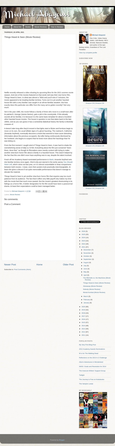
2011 (84, 335)
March (85, 296)
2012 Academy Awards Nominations (92, 349)
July (85, 266)
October (86, 256)
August (86, 262)
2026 (84, 231)
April (85, 275)
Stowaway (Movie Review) (92, 286)
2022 (84, 244)
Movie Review (15, 194)
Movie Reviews (41, 27)
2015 (84, 322)
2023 (84, 241)
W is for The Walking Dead (88, 353)
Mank (51, 160)
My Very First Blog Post (87, 345)
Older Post (68, 264)
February (86, 299)
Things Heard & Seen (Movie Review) (96, 283)
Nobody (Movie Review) (91, 289)
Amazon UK (100, 103)
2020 (84, 307)
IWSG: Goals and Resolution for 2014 (92, 366)
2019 (84, 310)
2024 (84, 237)
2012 (84, 332)
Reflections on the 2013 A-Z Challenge (93, 358)
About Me (17, 27)
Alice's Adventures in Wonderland (91, 362)
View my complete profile (88, 53)
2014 (84, 326)
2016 (84, 319)
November (87, 253)
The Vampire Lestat (86, 384)
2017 (84, 316)
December (87, 250)
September (87, 259)
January (86, 303)
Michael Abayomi (98, 35)
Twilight (81, 375)
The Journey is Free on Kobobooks (91, 379)
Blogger (62, 440)
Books (27, 27)
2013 (84, 329)
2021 (84, 247)
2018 (84, 313)
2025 (84, 234)
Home (7, 27)
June (85, 269)
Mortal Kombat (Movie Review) (94, 292)
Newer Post (10, 264)
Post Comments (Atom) (22, 269)
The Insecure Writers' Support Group (92, 371)
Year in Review (57, 27)
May (85, 272)
